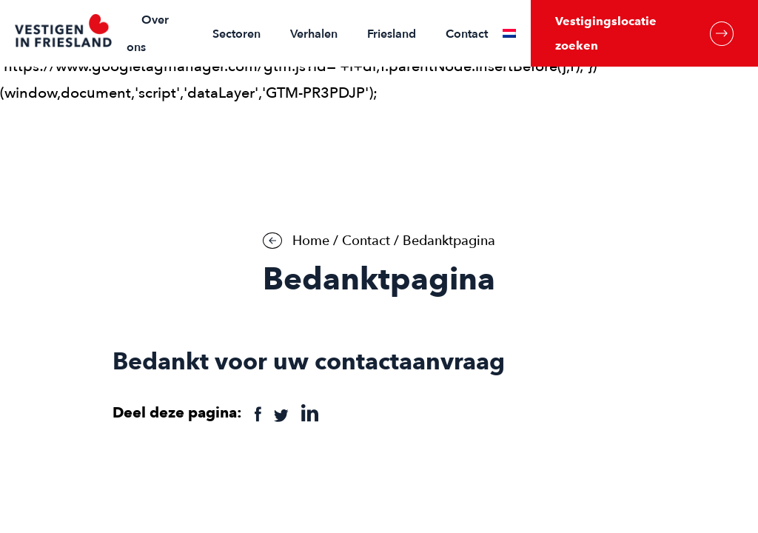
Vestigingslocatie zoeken (644, 33)
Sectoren (236, 34)
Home (310, 241)
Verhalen (314, 34)
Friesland (391, 34)
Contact (467, 34)
